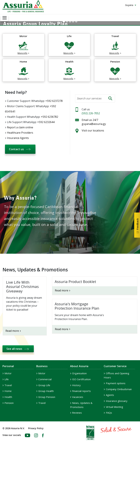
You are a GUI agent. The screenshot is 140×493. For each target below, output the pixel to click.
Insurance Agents (18, 177)
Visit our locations (93, 169)
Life (6, 418)
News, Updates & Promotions (81, 444)
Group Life (44, 424)
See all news (14, 388)
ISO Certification (81, 418)
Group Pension (46, 435)
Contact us (16, 188)
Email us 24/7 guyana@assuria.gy (94, 161)
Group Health (46, 430)
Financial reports (81, 430)
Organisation (79, 412)
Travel (8, 424)
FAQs (109, 451)
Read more (12, 369)
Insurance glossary (116, 439)
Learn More (14, 46)
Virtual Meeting (114, 445)
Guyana (129, 5)
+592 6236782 (49, 155)
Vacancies (77, 435)
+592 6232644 (46, 161)
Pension (9, 441)
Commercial (45, 418)
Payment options (115, 422)
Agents (110, 434)
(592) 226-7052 (91, 152)
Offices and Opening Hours (116, 414)
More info (22, 92)
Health (8, 435)
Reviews (77, 451)
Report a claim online (20, 166)
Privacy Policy (36, 467)
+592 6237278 (54, 140)
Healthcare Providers (20, 171)
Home (8, 430)
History (76, 424)
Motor (8, 412)
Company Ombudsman (119, 428)
